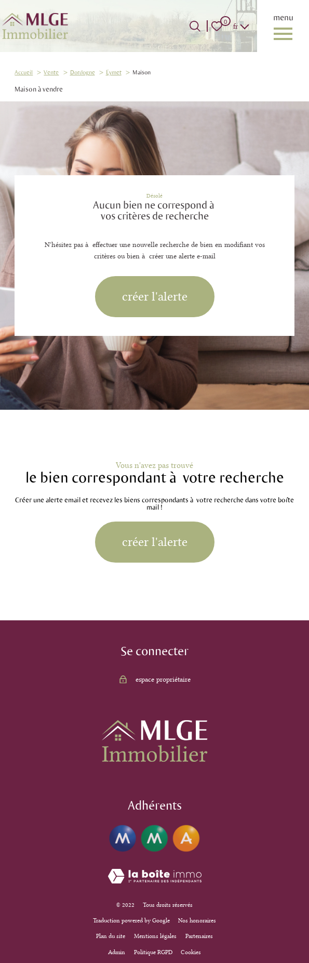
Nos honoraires (197, 920)
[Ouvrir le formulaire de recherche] (195, 26)
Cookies (191, 952)
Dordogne (82, 72)
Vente (51, 72)
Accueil (24, 72)
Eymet (114, 72)
